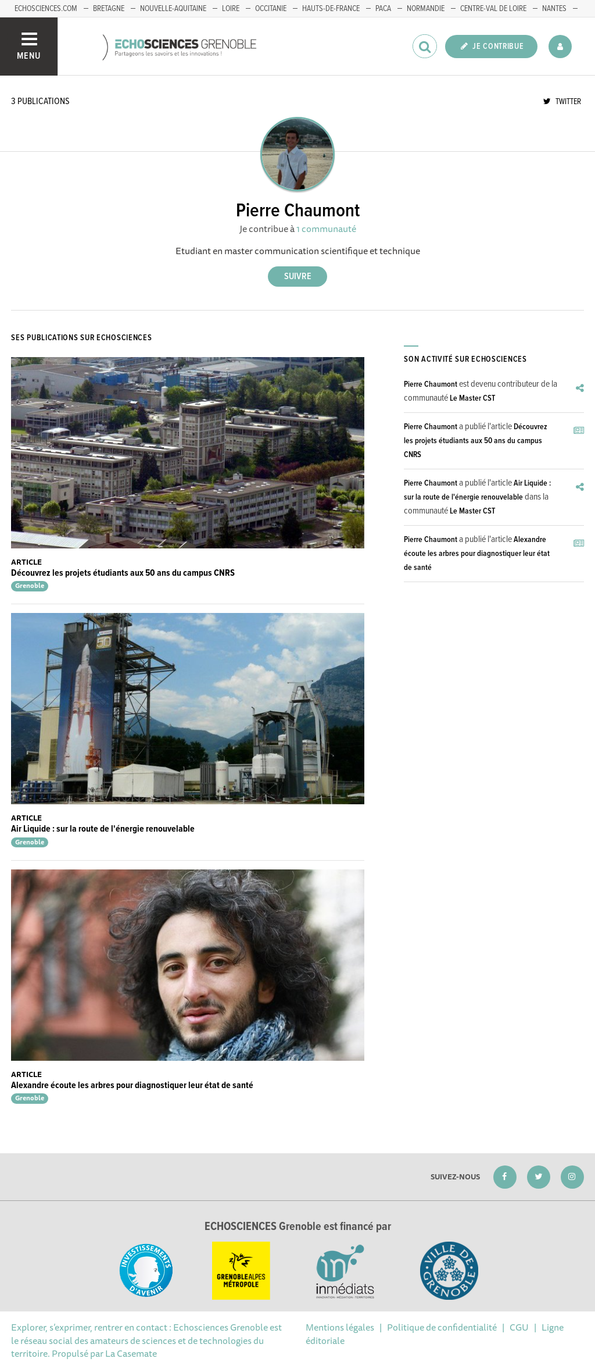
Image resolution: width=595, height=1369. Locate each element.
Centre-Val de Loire (493, 8)
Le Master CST (472, 398)
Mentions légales (340, 1327)
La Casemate (131, 1353)
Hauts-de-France (331, 8)
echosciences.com (46, 8)
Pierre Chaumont (430, 384)
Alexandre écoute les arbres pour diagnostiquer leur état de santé (132, 1085)
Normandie (426, 8)
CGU (519, 1327)
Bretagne (108, 8)
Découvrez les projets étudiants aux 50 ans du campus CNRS (123, 573)
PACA (383, 8)
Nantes (554, 8)
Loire (230, 8)
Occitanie (270, 8)
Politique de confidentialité (442, 1327)
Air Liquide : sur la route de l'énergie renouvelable (103, 829)
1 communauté (326, 228)
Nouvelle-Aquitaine (173, 8)
